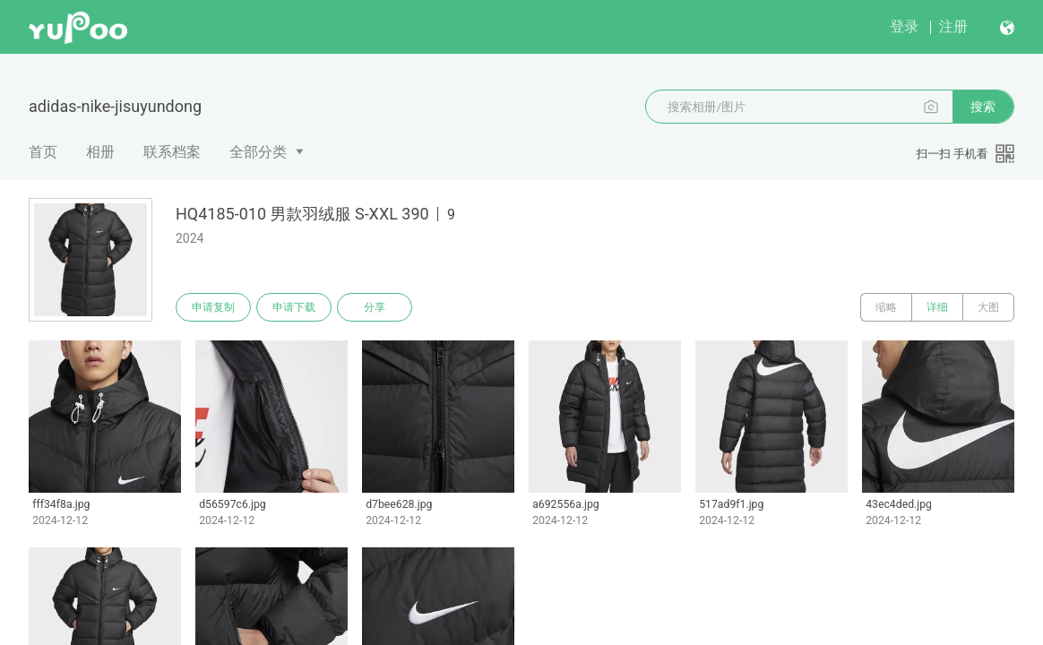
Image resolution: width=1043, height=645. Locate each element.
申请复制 (213, 307)
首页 (43, 151)
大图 (988, 307)
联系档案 (172, 151)
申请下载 (293, 307)
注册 (953, 26)
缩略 (886, 307)
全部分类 (258, 151)
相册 (100, 151)
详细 (937, 307)
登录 (904, 26)
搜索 (983, 106)
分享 (374, 307)
